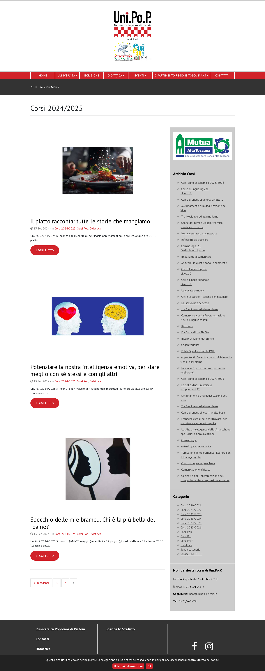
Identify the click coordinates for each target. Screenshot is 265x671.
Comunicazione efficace (195, 469)
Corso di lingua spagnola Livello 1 (202, 199)
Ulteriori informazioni (128, 666)
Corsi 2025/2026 (191, 527)
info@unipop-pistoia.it (203, 594)
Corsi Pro (186, 536)
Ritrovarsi (187, 326)
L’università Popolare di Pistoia (60, 629)
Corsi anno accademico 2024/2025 (202, 378)
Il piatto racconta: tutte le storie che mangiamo (90, 221)
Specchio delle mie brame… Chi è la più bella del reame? (92, 523)
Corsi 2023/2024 (191, 518)
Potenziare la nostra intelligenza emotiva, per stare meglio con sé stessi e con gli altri (95, 370)
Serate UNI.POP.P (191, 554)
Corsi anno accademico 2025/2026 (202, 182)
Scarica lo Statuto (120, 629)
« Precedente (41, 583)
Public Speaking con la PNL (198, 351)
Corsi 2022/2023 (191, 514)
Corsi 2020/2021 (191, 505)
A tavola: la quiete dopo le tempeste (204, 263)
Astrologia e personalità (196, 446)
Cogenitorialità (190, 345)
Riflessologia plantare (194, 239)
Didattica (115, 75)
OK (149, 666)
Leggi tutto (45, 250)
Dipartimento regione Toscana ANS (180, 75)
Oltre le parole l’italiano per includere (204, 296)
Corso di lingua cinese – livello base (203, 412)
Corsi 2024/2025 (65, 228)
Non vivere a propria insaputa (199, 233)
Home (43, 75)
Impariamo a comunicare (196, 256)
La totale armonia (192, 290)
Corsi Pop (82, 228)
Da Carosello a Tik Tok (195, 332)
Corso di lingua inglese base (198, 463)
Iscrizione (91, 75)
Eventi (139, 75)
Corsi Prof (187, 540)
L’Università (66, 75)
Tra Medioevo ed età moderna (199, 216)
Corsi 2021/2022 (191, 510)
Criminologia (189, 440)
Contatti (222, 75)
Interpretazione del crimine (198, 338)
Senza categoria (190, 549)
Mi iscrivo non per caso (195, 303)
